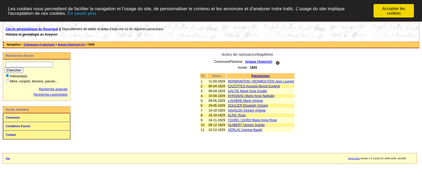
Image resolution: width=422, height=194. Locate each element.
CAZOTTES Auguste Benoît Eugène (254, 86)
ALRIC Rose (237, 115)
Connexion (13, 117)
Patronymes (260, 76)
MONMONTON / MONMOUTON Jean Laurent (261, 81)
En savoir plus (82, 13)
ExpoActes (354, 158)
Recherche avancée (53, 89)
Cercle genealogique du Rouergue (32, 29)
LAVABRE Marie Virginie (245, 100)
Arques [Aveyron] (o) (71, 44)
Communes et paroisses (39, 44)
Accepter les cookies (393, 11)
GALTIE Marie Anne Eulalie (247, 91)
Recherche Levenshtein (51, 94)
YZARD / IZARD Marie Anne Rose (252, 120)
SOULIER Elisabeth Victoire (248, 105)
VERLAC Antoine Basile (245, 129)
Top (8, 158)
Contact (11, 134)
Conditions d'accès (18, 126)
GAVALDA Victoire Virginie (247, 110)
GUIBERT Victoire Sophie (246, 125)
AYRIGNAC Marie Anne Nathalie (251, 96)
